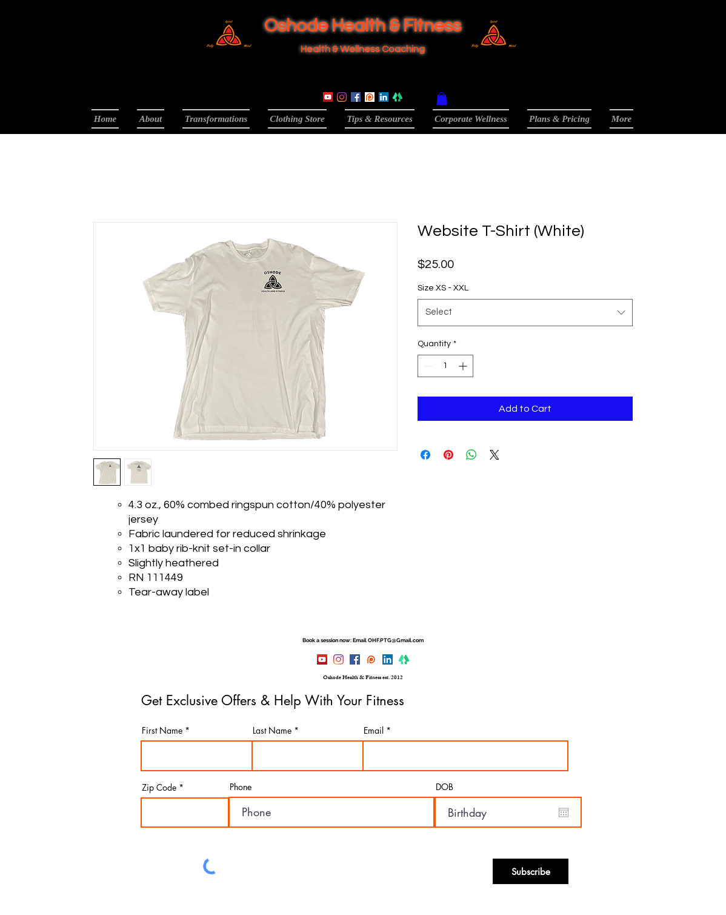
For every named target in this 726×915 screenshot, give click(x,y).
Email (374, 730)
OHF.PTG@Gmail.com (396, 640)
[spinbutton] (445, 366)
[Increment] (463, 366)
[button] (441, 99)
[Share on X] (494, 454)
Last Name (272, 730)
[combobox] (525, 312)
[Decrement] (427, 366)
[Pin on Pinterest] (448, 454)
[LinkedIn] (383, 97)
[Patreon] (370, 97)
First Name (162, 730)
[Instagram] (342, 97)
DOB (444, 787)
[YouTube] (328, 97)
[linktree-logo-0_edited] (397, 97)
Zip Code (159, 787)
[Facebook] (356, 97)
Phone (240, 787)
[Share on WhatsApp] (471, 454)
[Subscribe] (530, 871)
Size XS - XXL (443, 288)
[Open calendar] (563, 812)
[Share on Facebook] (425, 454)
